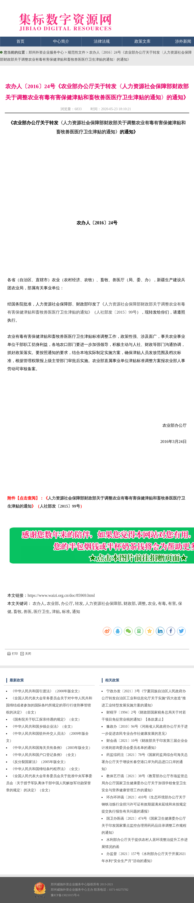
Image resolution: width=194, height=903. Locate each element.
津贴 (56, 611)
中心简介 (61, 41)
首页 (20, 41)
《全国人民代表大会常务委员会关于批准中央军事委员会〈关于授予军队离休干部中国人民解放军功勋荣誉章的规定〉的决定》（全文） (49, 783)
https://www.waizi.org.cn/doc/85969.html (61, 595)
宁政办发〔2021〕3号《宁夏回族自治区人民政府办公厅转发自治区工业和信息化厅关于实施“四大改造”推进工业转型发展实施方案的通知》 (144, 698)
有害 (172, 603)
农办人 (39, 603)
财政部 (130, 603)
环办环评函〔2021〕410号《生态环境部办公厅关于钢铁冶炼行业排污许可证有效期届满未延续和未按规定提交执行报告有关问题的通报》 (144, 804)
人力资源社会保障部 (103, 603)
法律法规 (102, 41)
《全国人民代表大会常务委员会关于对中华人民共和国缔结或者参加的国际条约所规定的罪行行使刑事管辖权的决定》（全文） (49, 705)
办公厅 (67, 603)
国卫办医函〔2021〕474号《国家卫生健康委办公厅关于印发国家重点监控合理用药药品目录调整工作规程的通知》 (144, 826)
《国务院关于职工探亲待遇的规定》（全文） (46, 719)
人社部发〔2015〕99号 (116, 312)
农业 (152, 603)
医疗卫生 (42, 611)
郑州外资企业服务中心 (46, 52)
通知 (76, 611)
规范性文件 (77, 52)
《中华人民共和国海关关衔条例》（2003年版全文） (51, 748)
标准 (66, 611)
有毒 (162, 603)
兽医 (27, 611)
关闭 (25, 653)
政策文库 (142, 41)
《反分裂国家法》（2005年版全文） (39, 762)
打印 (12, 653)
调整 (142, 603)
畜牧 (17, 611)
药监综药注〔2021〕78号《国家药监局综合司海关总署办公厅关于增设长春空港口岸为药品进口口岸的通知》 (145, 762)
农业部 (53, 603)
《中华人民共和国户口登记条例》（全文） (44, 755)
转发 (79, 603)
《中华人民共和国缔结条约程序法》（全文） (46, 769)
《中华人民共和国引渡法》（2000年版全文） (46, 691)
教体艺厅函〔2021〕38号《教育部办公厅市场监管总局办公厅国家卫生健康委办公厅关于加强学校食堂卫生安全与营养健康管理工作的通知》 (145, 783)
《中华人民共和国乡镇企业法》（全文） (43, 726)
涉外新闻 (183, 41)
